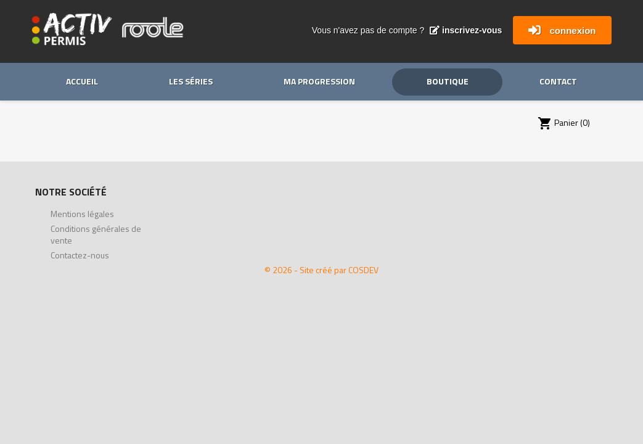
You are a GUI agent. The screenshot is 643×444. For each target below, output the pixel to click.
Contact (558, 81)
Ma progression (319, 81)
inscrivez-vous (466, 30)
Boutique (448, 81)
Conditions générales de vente (96, 234)
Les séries (191, 81)
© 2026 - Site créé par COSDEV (321, 269)
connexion (572, 30)
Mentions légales (82, 213)
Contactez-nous (80, 255)
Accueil (82, 81)
